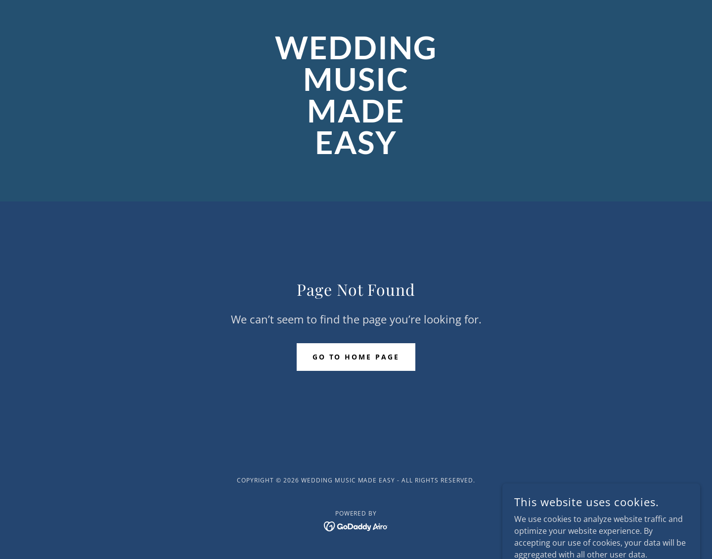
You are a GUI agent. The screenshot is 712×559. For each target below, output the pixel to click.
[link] (356, 151)
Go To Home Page (356, 356)
